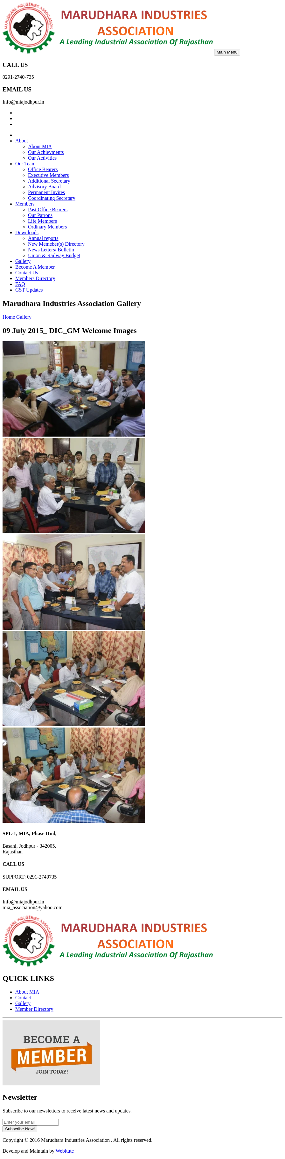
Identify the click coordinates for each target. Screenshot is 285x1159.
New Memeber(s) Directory (56, 244)
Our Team (25, 163)
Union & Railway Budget (54, 255)
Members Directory (35, 278)
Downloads (26, 232)
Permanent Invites (46, 192)
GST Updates (29, 290)
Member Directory (34, 1009)
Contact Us (26, 272)
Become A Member (35, 267)
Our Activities (42, 158)
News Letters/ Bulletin (51, 249)
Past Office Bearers (47, 209)
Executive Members (48, 175)
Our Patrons (40, 215)
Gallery (23, 261)
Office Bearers (43, 169)
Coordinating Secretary (51, 198)
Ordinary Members (47, 226)
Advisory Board (44, 186)
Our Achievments (46, 152)
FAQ (20, 284)
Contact (23, 997)
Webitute (65, 1151)
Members (24, 203)
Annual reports (43, 238)
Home (9, 317)
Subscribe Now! (20, 1128)
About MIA (40, 146)
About (21, 140)
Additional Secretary (49, 181)
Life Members (42, 221)
